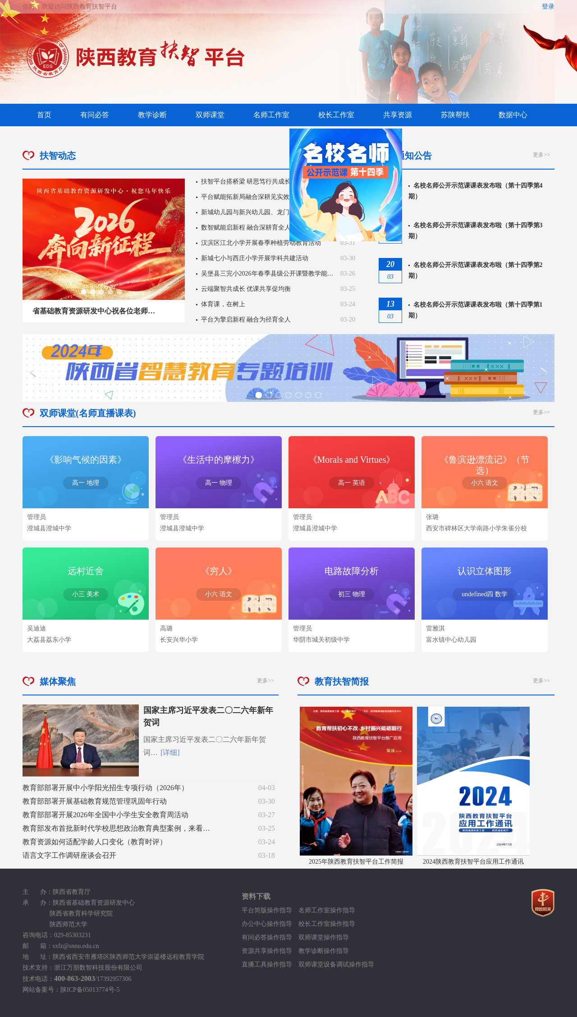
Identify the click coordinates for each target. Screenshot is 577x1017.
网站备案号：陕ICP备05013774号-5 (71, 989)
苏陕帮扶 (455, 115)
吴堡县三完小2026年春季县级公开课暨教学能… (267, 273)
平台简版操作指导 (270, 910)
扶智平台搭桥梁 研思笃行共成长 (246, 181)
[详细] (170, 752)
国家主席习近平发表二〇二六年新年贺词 (208, 716)
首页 (44, 115)
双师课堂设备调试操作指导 (336, 964)
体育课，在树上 (223, 304)
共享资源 (397, 115)
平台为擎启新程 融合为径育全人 (246, 319)
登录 (548, 6)
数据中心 (513, 115)
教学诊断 (152, 115)
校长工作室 (336, 115)
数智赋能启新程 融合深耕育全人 (246, 227)
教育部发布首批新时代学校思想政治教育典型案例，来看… (116, 828)
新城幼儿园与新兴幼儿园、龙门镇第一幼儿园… (267, 212)
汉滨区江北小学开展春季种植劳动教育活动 (261, 242)
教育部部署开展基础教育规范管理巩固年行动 (95, 801)
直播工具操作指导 (267, 964)
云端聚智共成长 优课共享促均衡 (246, 288)
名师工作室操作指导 (326, 910)
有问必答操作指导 (267, 937)
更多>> (541, 155)
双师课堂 (210, 115)
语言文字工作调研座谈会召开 (69, 855)
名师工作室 (271, 115)
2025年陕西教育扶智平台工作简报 (356, 861)
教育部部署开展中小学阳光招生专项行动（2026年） (105, 788)
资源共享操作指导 (267, 951)
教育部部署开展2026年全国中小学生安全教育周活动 (105, 815)
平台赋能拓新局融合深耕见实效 (245, 196)
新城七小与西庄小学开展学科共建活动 (254, 258)
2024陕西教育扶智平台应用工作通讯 (473, 861)
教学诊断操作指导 (323, 951)
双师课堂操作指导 (323, 937)
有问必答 (94, 115)
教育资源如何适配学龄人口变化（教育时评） (95, 842)
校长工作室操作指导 (326, 923)
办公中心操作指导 (270, 923)
